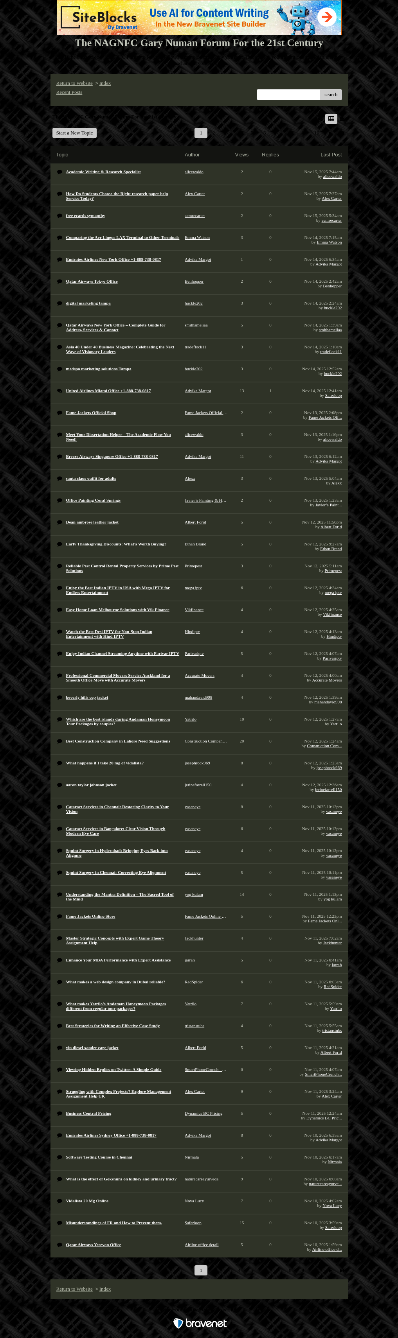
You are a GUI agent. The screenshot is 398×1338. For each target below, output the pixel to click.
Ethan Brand (331, 548)
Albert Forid (331, 526)
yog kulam (333, 899)
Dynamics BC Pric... (324, 1118)
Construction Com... (324, 745)
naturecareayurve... (325, 1183)
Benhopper (332, 285)
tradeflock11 (331, 351)
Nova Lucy (332, 1205)
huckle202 (333, 307)
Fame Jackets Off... (325, 417)
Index (105, 83)
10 (316, 133)
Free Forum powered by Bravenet (199, 1310)
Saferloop (333, 395)
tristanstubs (332, 1030)
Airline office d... (327, 1249)
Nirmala (335, 1161)
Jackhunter (332, 942)
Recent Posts (69, 92)
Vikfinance (332, 614)
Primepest (333, 570)
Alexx (336, 483)
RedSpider (333, 986)
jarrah (337, 964)
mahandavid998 (328, 701)
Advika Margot (328, 264)
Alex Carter (332, 198)
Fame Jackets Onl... (325, 920)
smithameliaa (330, 329)
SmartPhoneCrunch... (323, 1074)
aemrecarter (332, 220)
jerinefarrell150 (328, 789)
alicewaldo (332, 176)
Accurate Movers (327, 680)
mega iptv (333, 592)
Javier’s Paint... (328, 504)
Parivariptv (332, 658)
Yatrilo (336, 723)
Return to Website (74, 83)
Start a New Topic (74, 133)
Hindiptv (334, 636)
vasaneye (334, 811)
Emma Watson (329, 242)
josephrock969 (329, 767)
